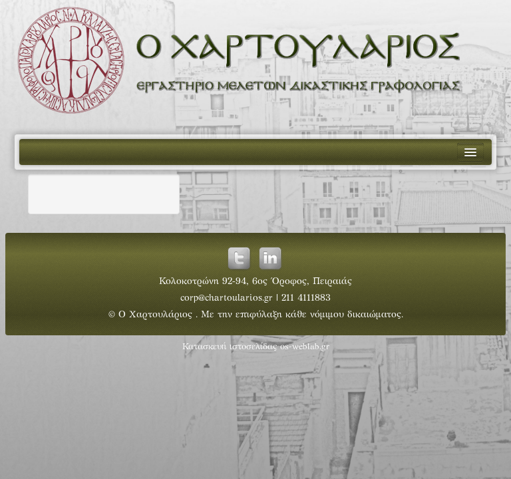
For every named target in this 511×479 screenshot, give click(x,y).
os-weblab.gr (304, 347)
